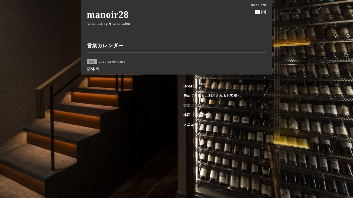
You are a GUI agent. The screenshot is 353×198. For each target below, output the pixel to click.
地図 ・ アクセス (197, 115)
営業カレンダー (195, 105)
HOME (189, 86)
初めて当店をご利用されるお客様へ (212, 96)
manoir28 (108, 14)
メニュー (190, 125)
